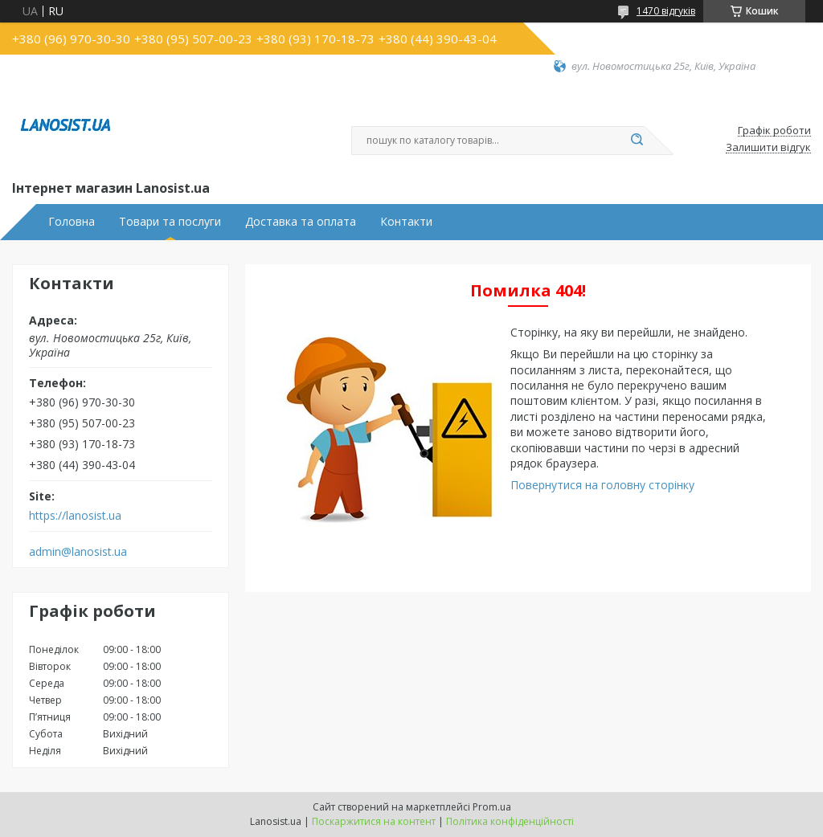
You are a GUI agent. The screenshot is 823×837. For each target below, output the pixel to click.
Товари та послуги (170, 221)
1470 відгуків (666, 11)
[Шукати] (636, 140)
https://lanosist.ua (75, 515)
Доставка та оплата (300, 221)
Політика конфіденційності (510, 821)
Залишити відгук (768, 147)
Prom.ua (492, 807)
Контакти (406, 221)
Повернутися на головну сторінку (602, 484)
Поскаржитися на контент (374, 821)
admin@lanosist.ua (78, 552)
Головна (71, 221)
